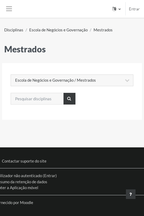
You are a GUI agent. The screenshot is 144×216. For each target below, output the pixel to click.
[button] (116, 9)
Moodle (26, 202)
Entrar (134, 9)
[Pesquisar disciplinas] (37, 99)
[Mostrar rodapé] (130, 194)
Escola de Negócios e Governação (58, 29)
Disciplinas (13, 29)
